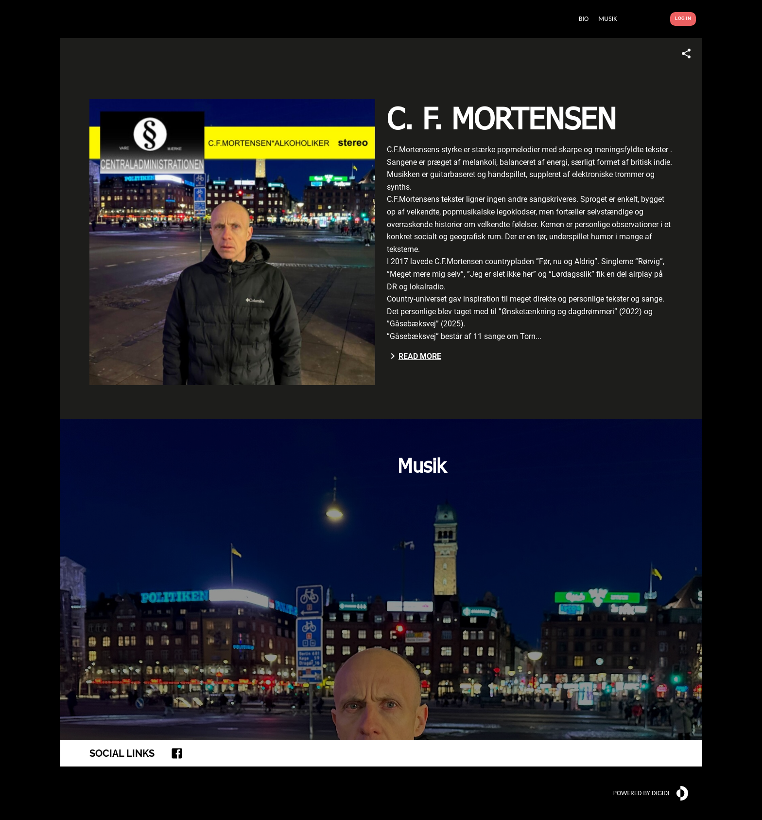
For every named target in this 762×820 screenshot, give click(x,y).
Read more (414, 356)
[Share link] (686, 53)
